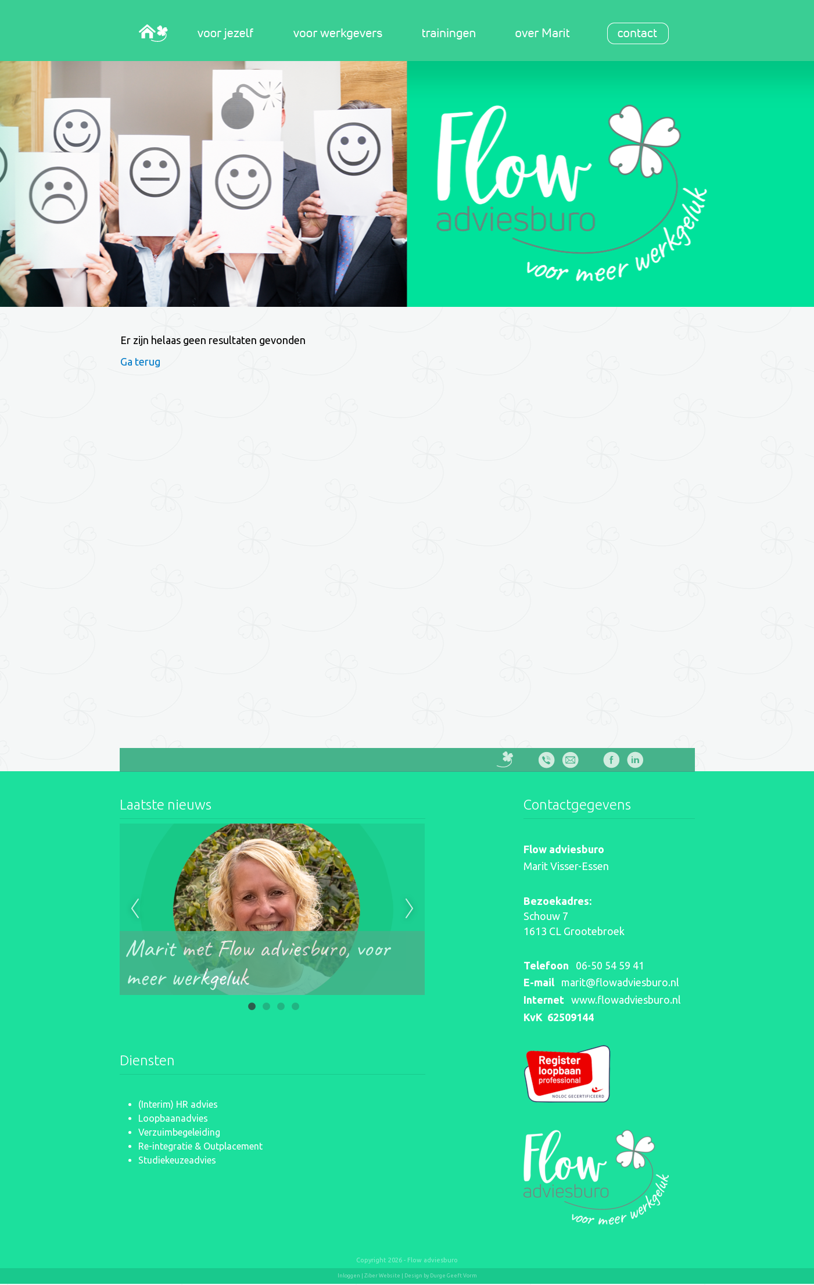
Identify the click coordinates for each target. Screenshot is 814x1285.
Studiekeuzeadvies (177, 1160)
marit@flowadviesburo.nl (620, 982)
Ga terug (140, 361)
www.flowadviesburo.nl (626, 999)
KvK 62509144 (558, 1017)
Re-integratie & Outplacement (200, 1146)
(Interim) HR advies (178, 1104)
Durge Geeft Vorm (453, 1276)
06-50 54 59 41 (610, 965)
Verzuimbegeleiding (179, 1132)
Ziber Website (382, 1276)
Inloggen (349, 1276)
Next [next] (409, 909)
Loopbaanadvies (173, 1118)
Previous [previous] (134, 909)
